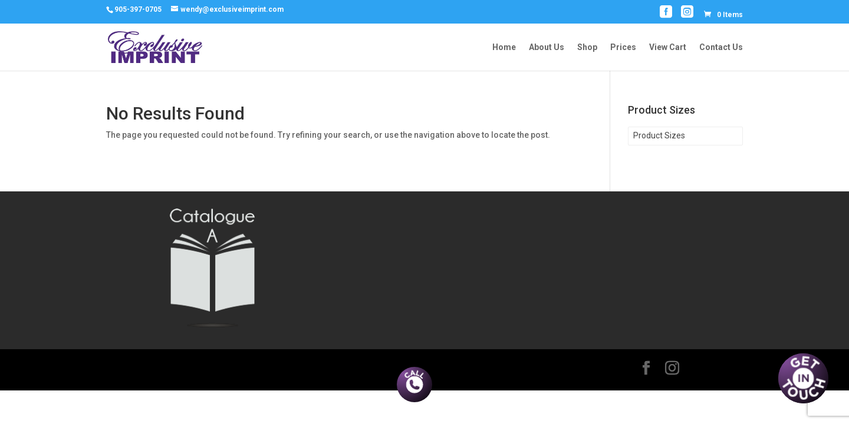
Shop (587, 47)
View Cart (667, 47)
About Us (546, 47)
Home (504, 47)
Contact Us (721, 47)
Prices (623, 47)
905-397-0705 (138, 9)
